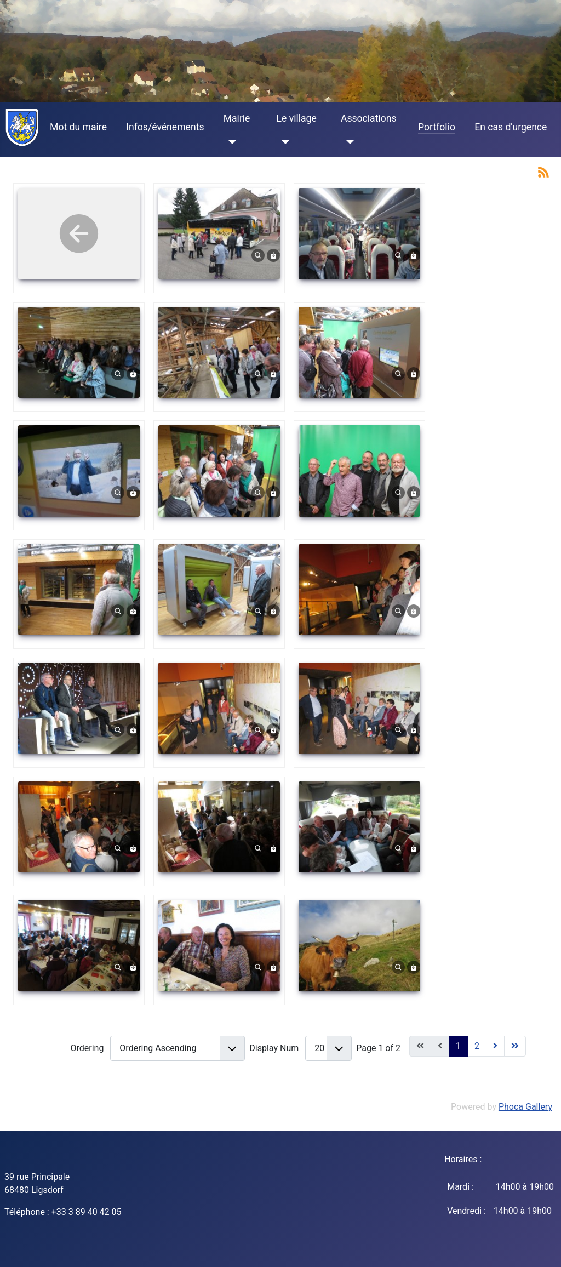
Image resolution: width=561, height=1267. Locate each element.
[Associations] (347, 141)
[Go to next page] (495, 1046)
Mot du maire (78, 127)
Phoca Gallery (525, 1107)
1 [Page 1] (458, 1046)
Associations (369, 118)
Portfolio (436, 127)
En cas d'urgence (510, 127)
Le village (297, 118)
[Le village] (283, 141)
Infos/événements (165, 127)
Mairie (237, 118)
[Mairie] (230, 141)
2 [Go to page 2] (476, 1046)
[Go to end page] (515, 1046)
